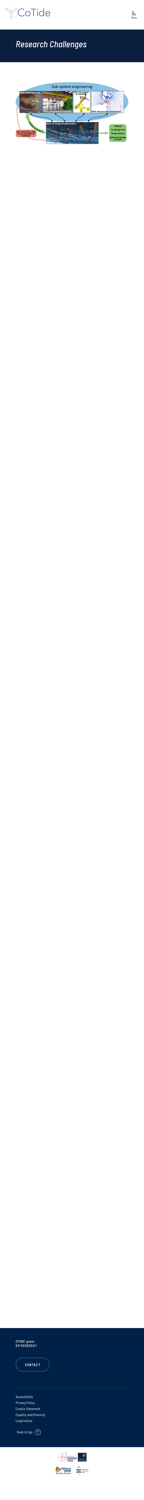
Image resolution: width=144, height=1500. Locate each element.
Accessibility (24, 1396)
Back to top (24, 1432)
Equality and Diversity (30, 1414)
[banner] (31, 15)
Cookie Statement (28, 1408)
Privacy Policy (25, 1402)
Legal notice (24, 1420)
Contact (32, 1364)
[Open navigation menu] (134, 15)
